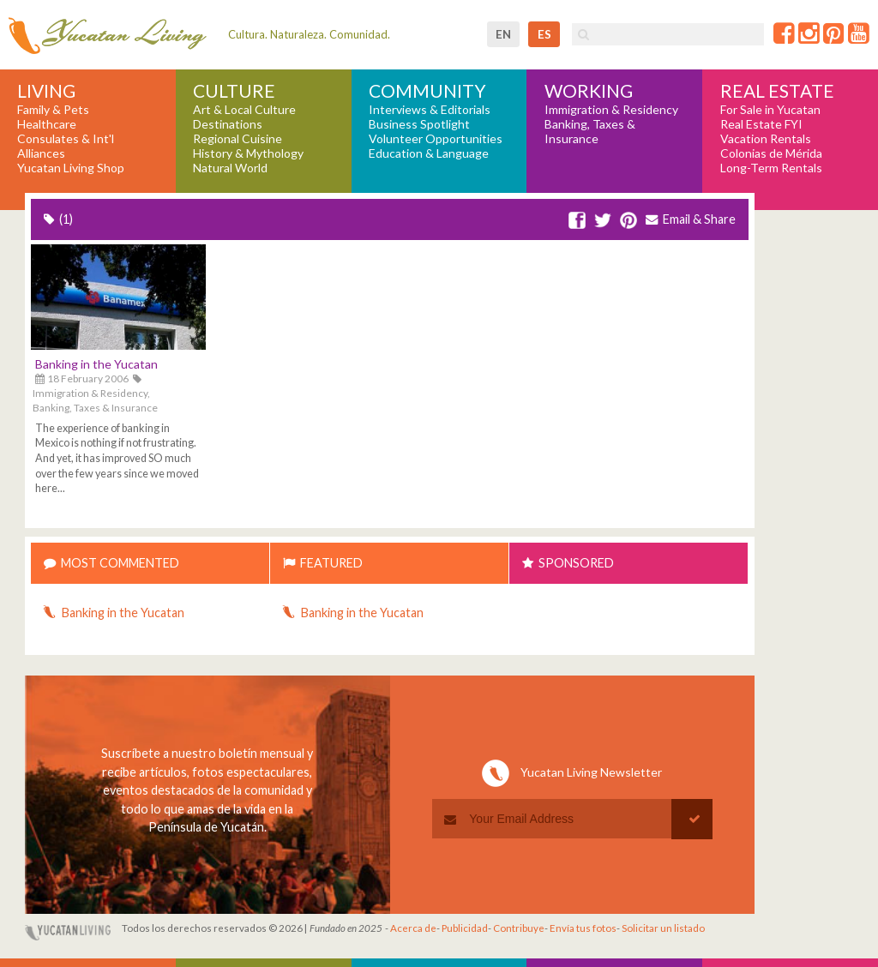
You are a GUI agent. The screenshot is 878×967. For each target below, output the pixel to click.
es (544, 34)
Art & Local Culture (244, 110)
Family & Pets (53, 110)
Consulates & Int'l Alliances (65, 146)
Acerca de (413, 928)
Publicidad (465, 928)
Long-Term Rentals (771, 168)
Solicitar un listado (663, 928)
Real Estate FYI (761, 124)
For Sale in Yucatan (770, 110)
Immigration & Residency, (91, 393)
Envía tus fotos (583, 928)
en (503, 34)
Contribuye (518, 928)
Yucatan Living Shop (70, 168)
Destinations (227, 124)
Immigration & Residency (611, 110)
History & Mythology (248, 153)
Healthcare (46, 124)
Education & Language (429, 153)
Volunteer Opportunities (435, 139)
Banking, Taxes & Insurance (589, 131)
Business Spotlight (419, 124)
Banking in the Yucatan (96, 364)
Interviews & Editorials (429, 110)
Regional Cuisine (237, 139)
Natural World (230, 168)
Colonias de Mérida (771, 153)
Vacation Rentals (765, 139)
